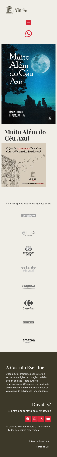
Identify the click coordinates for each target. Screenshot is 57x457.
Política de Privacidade (39, 441)
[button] (28, 22)
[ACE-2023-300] (23, 164)
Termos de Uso (42, 447)
